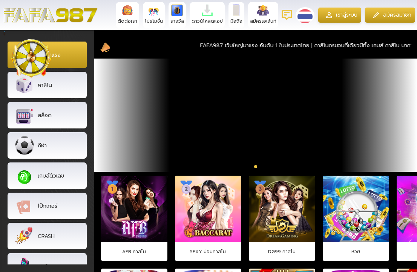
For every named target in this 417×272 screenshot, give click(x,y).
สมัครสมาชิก (390, 15)
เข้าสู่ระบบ (339, 15)
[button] (249, 166)
